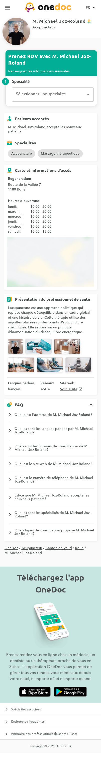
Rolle (79, 548)
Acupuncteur (31, 548)
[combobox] (53, 94)
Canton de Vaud (58, 548)
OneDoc (11, 548)
